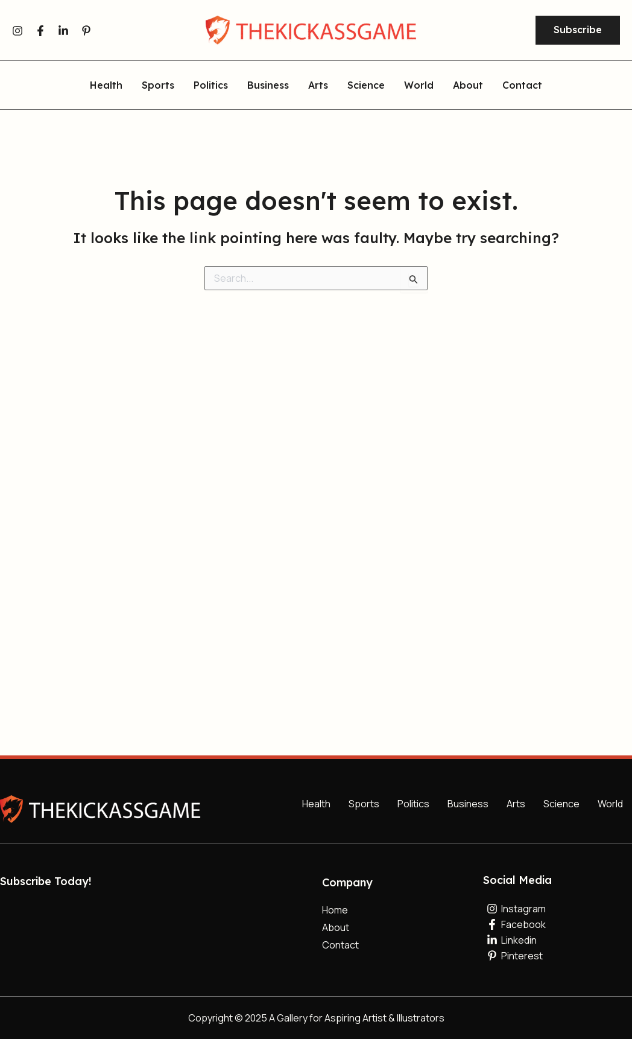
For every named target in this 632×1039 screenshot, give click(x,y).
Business (268, 85)
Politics (211, 85)
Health (106, 85)
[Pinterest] (86, 30)
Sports (158, 85)
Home (335, 910)
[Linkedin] (63, 30)
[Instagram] (17, 30)
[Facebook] (40, 30)
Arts (318, 85)
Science (366, 85)
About (468, 85)
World (419, 85)
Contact (522, 85)
